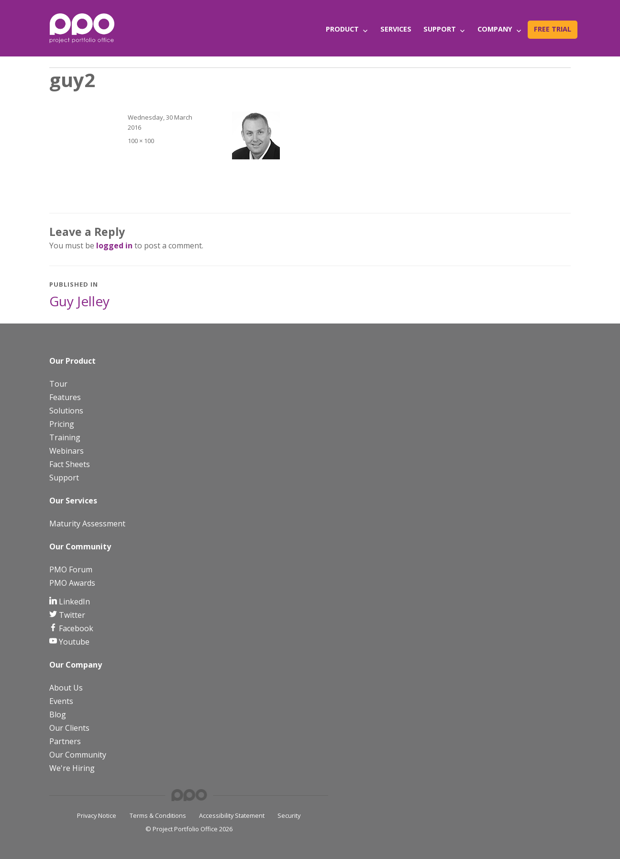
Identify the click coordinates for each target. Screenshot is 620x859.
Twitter (71, 615)
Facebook (75, 628)
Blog (57, 714)
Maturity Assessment (87, 523)
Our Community (77, 754)
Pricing (61, 424)
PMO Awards (72, 583)
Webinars (66, 451)
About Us (66, 687)
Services (395, 28)
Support (439, 28)
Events (61, 701)
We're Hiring (72, 768)
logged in (114, 245)
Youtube (73, 641)
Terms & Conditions (158, 815)
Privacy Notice (96, 815)
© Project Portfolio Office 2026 (188, 829)
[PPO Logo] (81, 27)
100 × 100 (141, 140)
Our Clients (69, 728)
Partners (65, 741)
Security (288, 815)
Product (342, 28)
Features (65, 397)
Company (494, 28)
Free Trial (552, 28)
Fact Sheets (69, 464)
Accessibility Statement (232, 815)
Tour (58, 384)
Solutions (66, 410)
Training (64, 437)
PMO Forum (70, 569)
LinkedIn (73, 601)
